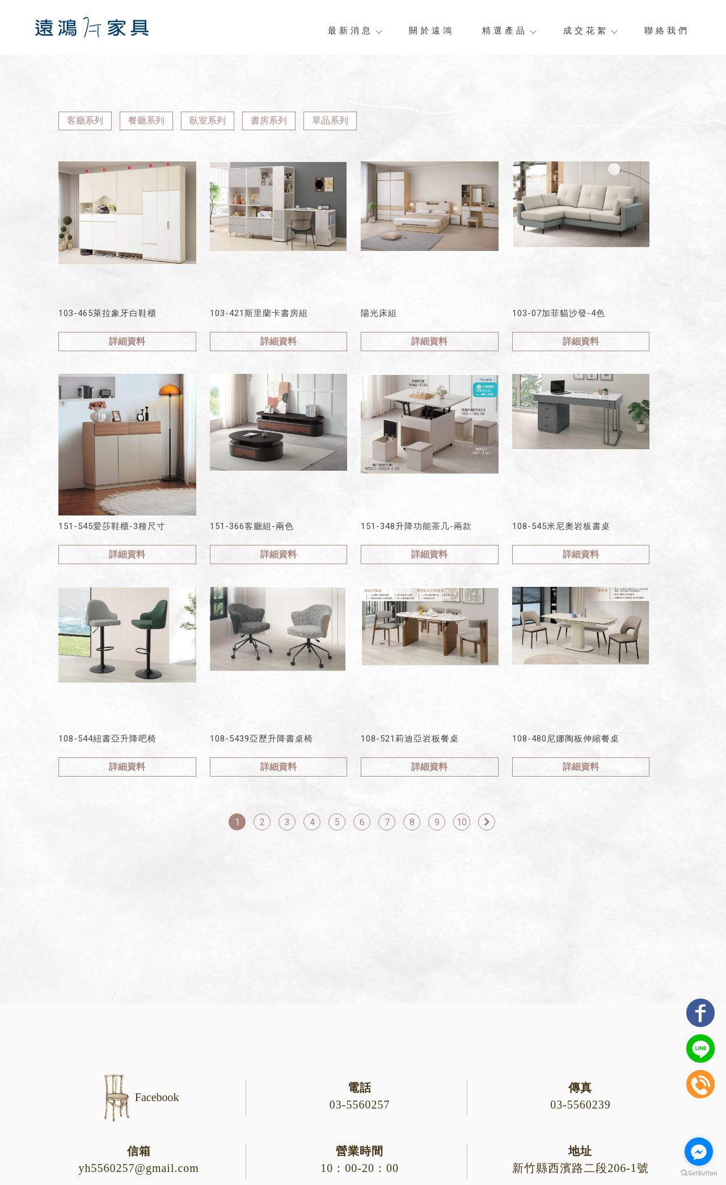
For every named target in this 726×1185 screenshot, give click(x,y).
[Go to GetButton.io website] (699, 1173)
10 (462, 822)
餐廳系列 (146, 120)
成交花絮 (590, 30)
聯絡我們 (667, 30)
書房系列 (269, 120)
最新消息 (354, 30)
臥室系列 (207, 120)
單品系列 (330, 120)
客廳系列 (85, 120)
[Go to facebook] (699, 1151)
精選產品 (508, 30)
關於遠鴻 (431, 30)
